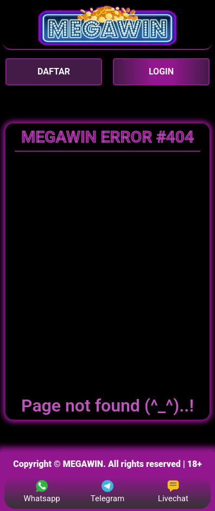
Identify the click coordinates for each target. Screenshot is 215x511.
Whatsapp (41, 491)
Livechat (173, 491)
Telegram (107, 491)
